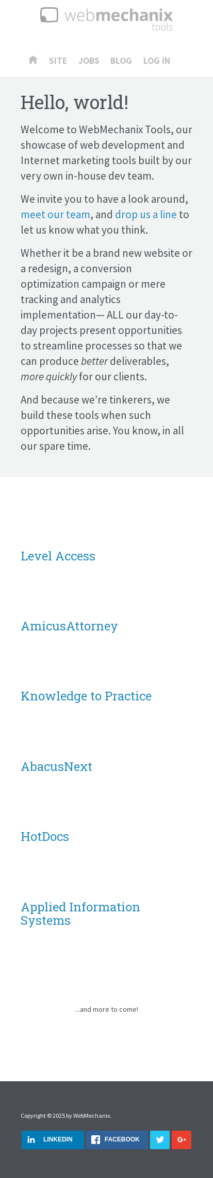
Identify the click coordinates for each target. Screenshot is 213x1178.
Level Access (58, 556)
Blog (121, 61)
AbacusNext (56, 766)
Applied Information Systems (80, 913)
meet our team (55, 214)
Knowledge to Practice (86, 696)
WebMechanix (91, 1115)
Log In (156, 61)
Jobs (89, 61)
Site (58, 61)
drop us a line (146, 214)
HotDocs (45, 836)
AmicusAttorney (69, 626)
